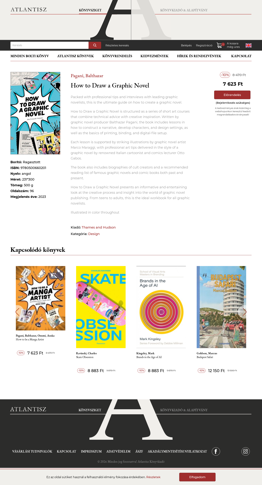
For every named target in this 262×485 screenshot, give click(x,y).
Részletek (153, 477)
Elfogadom (197, 477)
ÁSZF (139, 451)
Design (94, 234)
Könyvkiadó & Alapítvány (183, 10)
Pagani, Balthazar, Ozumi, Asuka (35, 335)
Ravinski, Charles (86, 353)
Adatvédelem (118, 451)
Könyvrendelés (117, 56)
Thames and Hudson (99, 227)
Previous (17, 312)
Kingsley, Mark (145, 353)
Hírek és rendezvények (199, 56)
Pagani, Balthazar (87, 75)
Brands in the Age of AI (149, 357)
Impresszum (91, 451)
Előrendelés (232, 95)
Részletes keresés (117, 45)
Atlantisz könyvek (75, 56)
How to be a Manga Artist (30, 339)
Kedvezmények (155, 56)
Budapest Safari (205, 357)
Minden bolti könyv (29, 56)
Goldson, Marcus (207, 353)
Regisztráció (204, 45)
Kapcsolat (241, 56)
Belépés (186, 45)
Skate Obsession (84, 357)
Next (245, 312)
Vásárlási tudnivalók (32, 451)
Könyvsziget (90, 10)
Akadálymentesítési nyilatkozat (177, 451)
